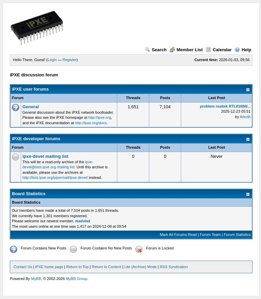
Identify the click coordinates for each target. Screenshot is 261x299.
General (30, 106)
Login (52, 60)
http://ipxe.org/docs (91, 123)
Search (156, 49)
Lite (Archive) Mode (140, 267)
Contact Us (23, 267)
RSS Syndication (174, 267)
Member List (186, 49)
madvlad (82, 221)
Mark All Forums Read (178, 234)
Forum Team (210, 234)
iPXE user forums (30, 89)
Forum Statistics (237, 234)
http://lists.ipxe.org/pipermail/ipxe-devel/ (55, 177)
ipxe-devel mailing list (45, 156)
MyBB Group (76, 279)
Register (69, 60)
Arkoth (245, 117)
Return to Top (77, 267)
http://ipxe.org (99, 117)
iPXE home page (49, 267)
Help (242, 49)
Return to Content (106, 267)
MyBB (36, 279)
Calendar (219, 49)
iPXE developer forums (36, 138)
